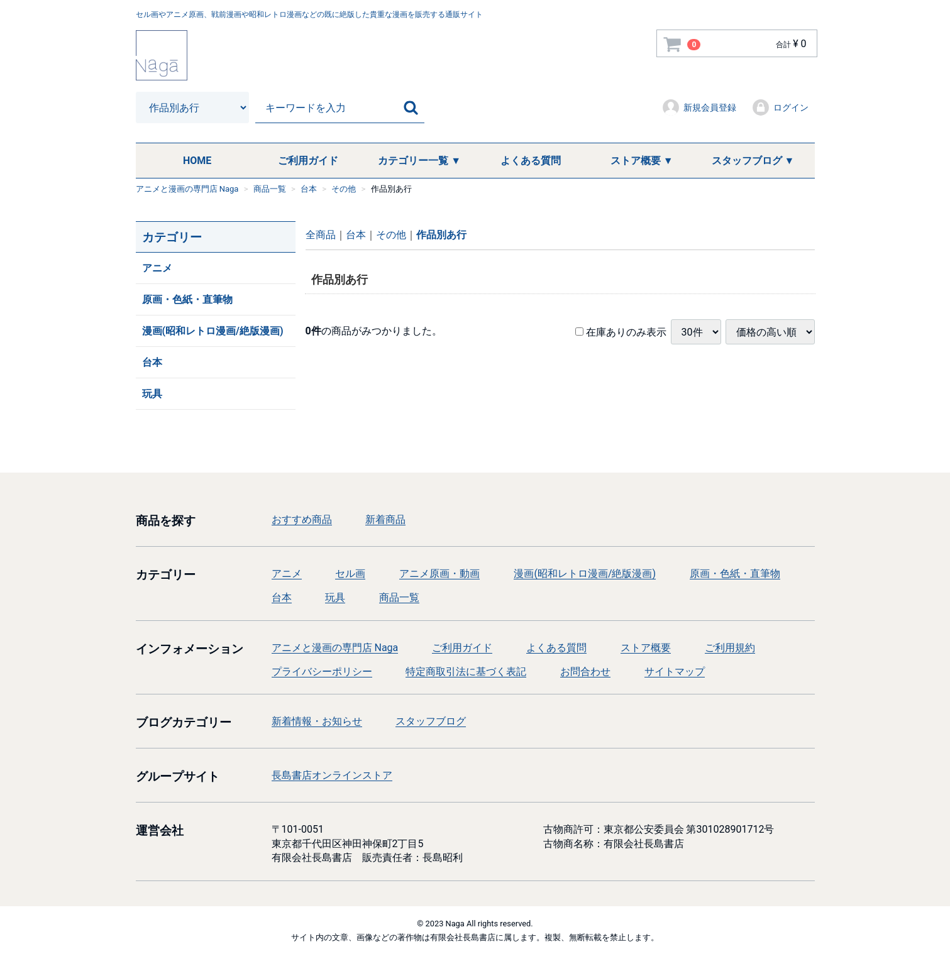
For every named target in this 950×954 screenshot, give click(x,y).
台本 (152, 362)
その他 (391, 235)
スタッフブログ (430, 721)
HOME (197, 161)
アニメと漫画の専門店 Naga (335, 647)
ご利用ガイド (308, 161)
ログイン (780, 107)
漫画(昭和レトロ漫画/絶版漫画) (213, 331)
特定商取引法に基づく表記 (466, 671)
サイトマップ (674, 671)
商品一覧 (399, 597)
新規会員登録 (698, 107)
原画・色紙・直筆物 (187, 299)
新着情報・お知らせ (317, 721)
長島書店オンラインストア (332, 775)
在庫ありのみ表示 (620, 331)
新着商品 (385, 519)
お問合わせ (585, 671)
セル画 (350, 573)
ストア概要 (646, 647)
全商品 (321, 235)
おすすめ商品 (302, 519)
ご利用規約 (730, 647)
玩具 (152, 394)
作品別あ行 (441, 235)
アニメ (157, 268)
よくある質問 (530, 161)
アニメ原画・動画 (439, 573)
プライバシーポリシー (322, 671)
